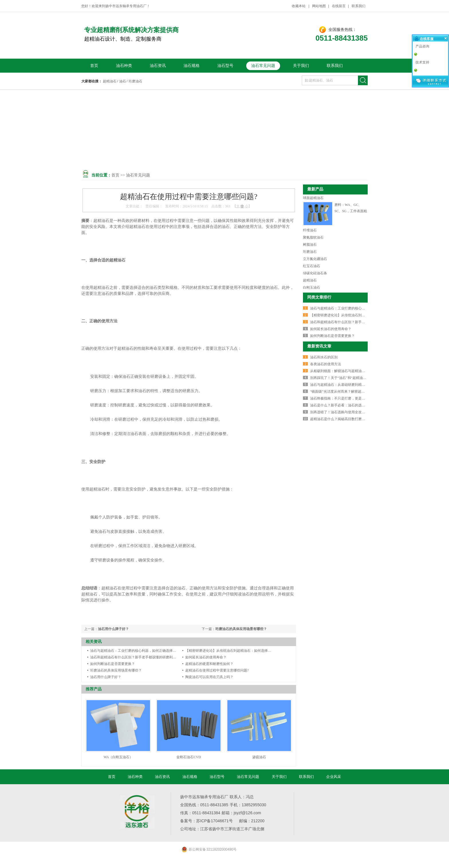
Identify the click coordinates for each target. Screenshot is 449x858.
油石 (122, 81)
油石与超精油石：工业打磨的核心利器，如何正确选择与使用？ (138, 651)
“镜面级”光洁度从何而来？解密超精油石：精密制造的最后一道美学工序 (365, 392)
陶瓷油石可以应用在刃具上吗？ (209, 677)
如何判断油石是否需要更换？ (112, 664)
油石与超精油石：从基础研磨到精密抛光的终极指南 (349, 385)
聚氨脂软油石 (313, 237)
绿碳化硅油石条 (315, 273)
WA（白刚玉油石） (118, 757)
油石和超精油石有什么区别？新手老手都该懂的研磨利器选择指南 (140, 657)
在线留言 (339, 6)
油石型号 (225, 65)
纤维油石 (310, 230)
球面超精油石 (313, 198)
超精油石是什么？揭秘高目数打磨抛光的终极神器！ (349, 419)
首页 (94, 65)
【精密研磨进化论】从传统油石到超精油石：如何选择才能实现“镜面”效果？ (243, 651)
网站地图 (319, 6)
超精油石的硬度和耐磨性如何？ (209, 664)
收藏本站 (299, 6)
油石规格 (192, 65)
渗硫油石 (259, 757)
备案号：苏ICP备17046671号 (206, 821)
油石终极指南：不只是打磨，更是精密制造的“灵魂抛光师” (354, 398)
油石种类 (124, 65)
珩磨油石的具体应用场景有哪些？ (241, 629)
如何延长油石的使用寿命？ (206, 657)
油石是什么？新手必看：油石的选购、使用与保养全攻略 (353, 405)
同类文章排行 (319, 297)
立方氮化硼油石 (315, 259)
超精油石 (110, 81)
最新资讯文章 (319, 346)
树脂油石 (310, 245)
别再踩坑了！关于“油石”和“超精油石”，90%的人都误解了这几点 (359, 378)
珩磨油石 (135, 81)
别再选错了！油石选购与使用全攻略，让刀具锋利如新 (351, 412)
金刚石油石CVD (188, 757)
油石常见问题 (263, 65)
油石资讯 (158, 65)
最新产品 (315, 189)
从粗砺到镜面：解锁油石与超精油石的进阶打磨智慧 (349, 371)
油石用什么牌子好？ (113, 629)
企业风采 (333, 776)
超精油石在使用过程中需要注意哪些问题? (217, 670)
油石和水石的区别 (324, 357)
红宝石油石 (311, 266)
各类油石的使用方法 (325, 364)
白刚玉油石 (311, 287)
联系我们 (358, 6)
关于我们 (301, 65)
